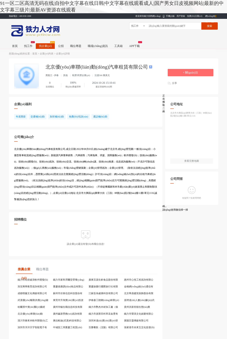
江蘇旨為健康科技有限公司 (103, 293)
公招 (61, 45)
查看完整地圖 (191, 161)
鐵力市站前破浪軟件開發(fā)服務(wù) (33, 280)
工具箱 (118, 45)
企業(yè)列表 (47, 53)
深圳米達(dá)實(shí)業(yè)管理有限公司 (103, 321)
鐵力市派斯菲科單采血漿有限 (103, 314)
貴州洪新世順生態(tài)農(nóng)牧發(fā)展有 (137, 307)
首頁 (15, 45)
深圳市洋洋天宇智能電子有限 (32, 328)
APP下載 (134, 45)
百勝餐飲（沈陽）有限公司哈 (103, 328)
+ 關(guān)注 (190, 72)
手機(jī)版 (170, 16)
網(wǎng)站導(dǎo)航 (210, 17)
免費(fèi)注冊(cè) (194, 16)
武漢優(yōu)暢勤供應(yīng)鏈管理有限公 (33, 300)
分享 (174, 83)
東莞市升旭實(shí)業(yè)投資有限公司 (68, 300)
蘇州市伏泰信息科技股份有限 (67, 294)
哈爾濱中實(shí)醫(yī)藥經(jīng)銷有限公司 (31, 307)
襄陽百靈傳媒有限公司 (136, 320)
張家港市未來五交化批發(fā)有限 (139, 328)
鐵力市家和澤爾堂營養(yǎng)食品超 (68, 280)
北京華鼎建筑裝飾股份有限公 (138, 294)
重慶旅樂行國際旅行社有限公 (103, 287)
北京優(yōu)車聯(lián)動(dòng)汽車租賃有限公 (30, 314)
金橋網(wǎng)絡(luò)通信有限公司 (138, 287)
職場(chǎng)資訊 (98, 45)
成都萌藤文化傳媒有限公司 (32, 293)
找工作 (28, 45)
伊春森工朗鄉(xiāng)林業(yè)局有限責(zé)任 (104, 300)
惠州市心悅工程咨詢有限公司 (138, 280)
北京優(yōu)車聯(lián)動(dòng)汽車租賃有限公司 (97, 67)
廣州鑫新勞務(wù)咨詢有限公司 (67, 314)
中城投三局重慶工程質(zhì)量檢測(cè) (67, 328)
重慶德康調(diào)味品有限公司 (68, 287)
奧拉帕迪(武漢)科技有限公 (67, 320)
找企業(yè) (45, 45)
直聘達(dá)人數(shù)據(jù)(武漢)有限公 (139, 300)
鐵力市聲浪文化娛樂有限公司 (138, 314)
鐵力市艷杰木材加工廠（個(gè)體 (103, 307)
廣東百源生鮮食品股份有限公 (103, 280)
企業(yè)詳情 (63, 53)
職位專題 (75, 45)
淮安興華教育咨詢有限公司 (32, 286)
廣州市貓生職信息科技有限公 (67, 307)
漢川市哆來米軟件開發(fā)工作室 (33, 321)
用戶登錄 (181, 16)
